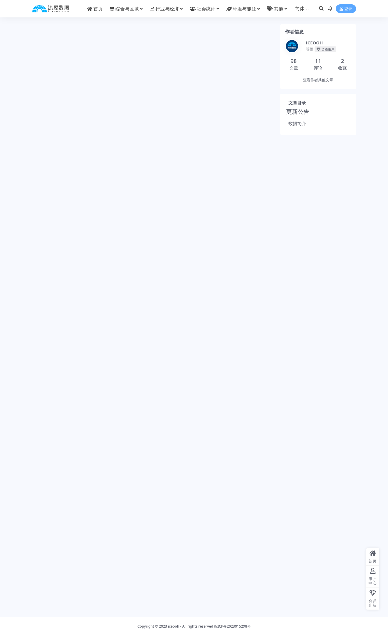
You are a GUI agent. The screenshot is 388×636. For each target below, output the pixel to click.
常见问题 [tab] (96, 74)
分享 (209, 469)
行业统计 (84, 456)
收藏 (227, 469)
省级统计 (238, 592)
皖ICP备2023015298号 (232, 626)
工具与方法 (111, 592)
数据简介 (297, 129)
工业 (47, 592)
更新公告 (300, 117)
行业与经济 (65, 592)
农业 (222, 592)
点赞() (249, 469)
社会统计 (180, 592)
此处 (81, 189)
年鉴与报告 (108, 61)
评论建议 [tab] (132, 74)
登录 (346, 9)
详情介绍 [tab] (61, 74)
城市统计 (88, 61)
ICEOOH (59, 469)
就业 (164, 592)
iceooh (173, 626)
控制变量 (132, 592)
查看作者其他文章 (318, 81)
